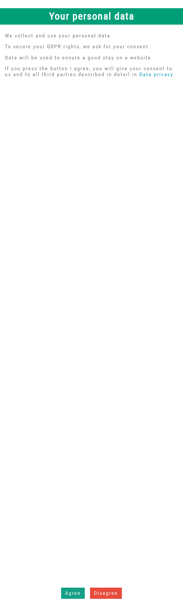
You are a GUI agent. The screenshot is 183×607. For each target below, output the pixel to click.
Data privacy (156, 74)
